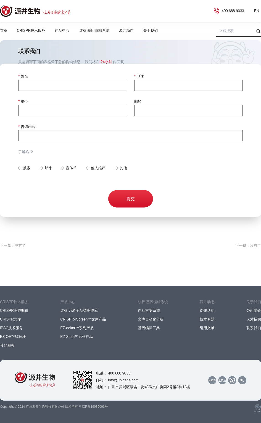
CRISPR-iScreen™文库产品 (83, 319)
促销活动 (207, 311)
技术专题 (207, 319)
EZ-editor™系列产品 (77, 328)
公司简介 (253, 311)
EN (256, 11)
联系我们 (253, 328)
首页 (3, 30)
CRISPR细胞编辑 (14, 311)
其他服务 (7, 345)
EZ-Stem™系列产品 (76, 337)
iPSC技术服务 (11, 328)
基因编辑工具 (149, 328)
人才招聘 (253, 319)
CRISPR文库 (10, 319)
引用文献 (207, 328)
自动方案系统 (149, 311)
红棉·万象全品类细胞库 (79, 311)
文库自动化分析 (150, 319)
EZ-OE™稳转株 (13, 337)
